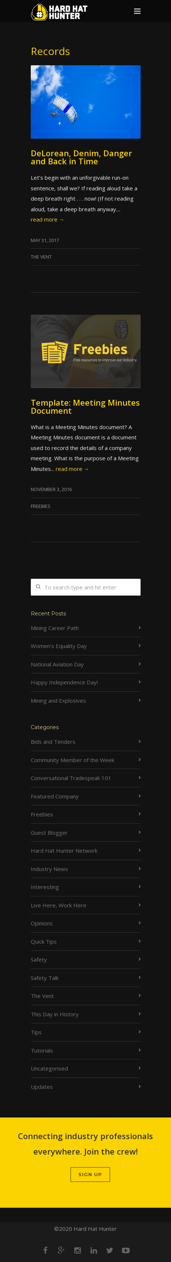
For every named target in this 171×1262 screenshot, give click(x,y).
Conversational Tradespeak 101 (71, 778)
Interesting (45, 886)
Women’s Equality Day (59, 646)
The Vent (41, 256)
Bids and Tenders (53, 741)
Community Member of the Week (72, 760)
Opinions (42, 923)
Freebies (41, 506)
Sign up (90, 1174)
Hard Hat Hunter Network (64, 850)
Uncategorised (49, 1068)
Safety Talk (45, 977)
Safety (39, 959)
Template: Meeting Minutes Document (85, 406)
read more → (47, 219)
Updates (42, 1086)
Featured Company (55, 796)
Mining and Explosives (58, 700)
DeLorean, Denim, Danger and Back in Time (81, 157)
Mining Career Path (55, 628)
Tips (36, 1032)
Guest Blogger (49, 832)
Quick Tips (44, 941)
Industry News (49, 869)
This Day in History (55, 1014)
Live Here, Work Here (58, 905)
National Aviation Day (57, 664)
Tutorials (42, 1050)
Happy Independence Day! (64, 682)
